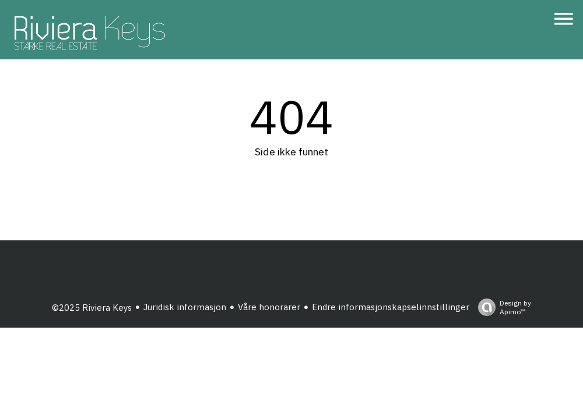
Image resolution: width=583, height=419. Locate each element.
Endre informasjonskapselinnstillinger (390, 307)
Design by (501, 307)
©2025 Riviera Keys (92, 307)
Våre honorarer (269, 307)
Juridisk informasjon (184, 307)
